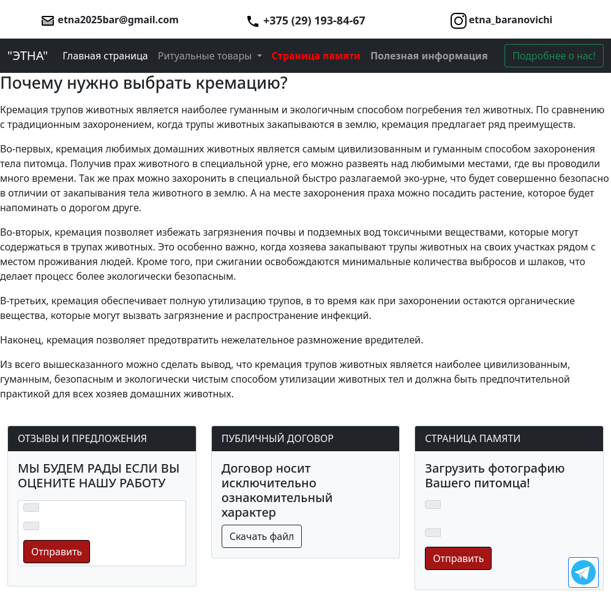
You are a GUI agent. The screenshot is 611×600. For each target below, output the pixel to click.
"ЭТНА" (27, 55)
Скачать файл (262, 536)
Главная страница (105, 55)
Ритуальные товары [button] (206, 55)
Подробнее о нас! (554, 55)
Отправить (56, 551)
